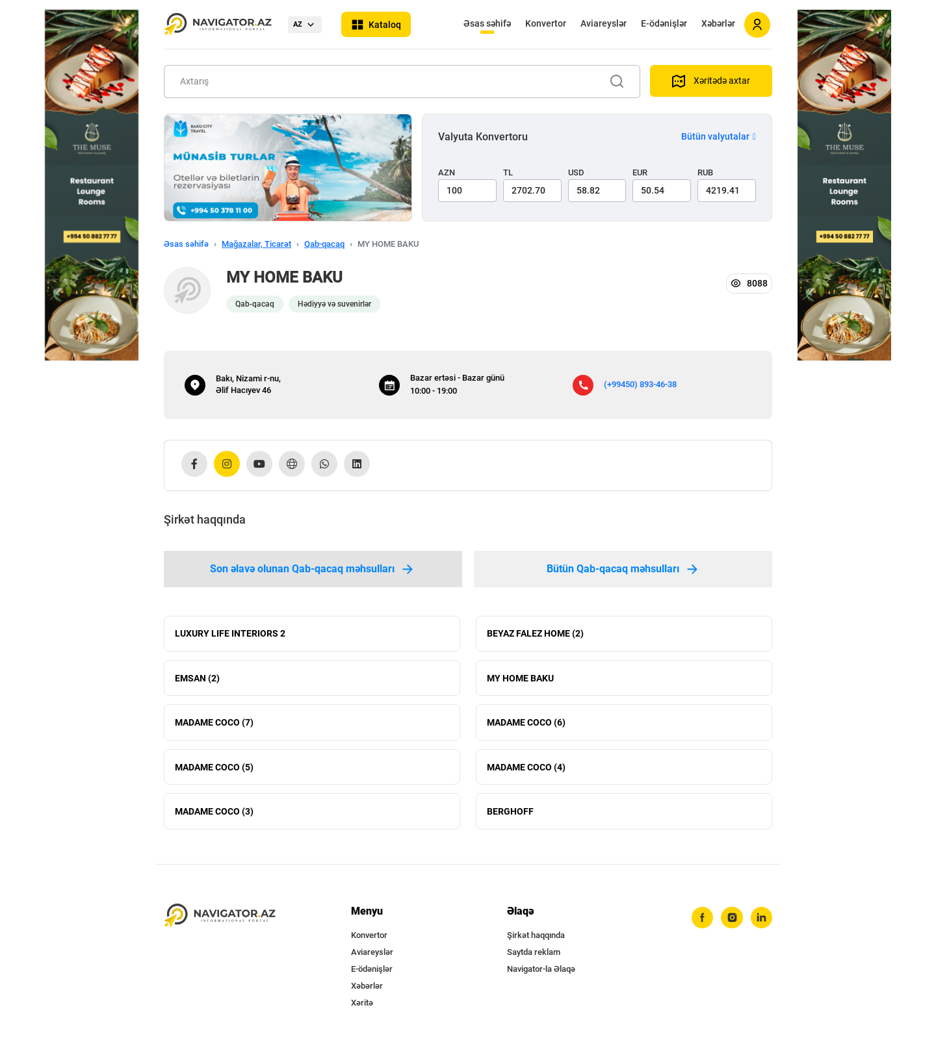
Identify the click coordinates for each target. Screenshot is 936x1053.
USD (576, 172)
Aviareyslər (603, 23)
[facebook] (701, 923)
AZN (446, 172)
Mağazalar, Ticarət (256, 244)
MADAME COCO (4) (526, 770)
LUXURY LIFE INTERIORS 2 (230, 634)
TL (508, 172)
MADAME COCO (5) (214, 770)
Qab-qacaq (324, 244)
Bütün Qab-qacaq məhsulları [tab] (623, 569)
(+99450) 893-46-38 (640, 384)
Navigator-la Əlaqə (541, 974)
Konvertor (545, 23)
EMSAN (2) (197, 679)
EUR (639, 172)
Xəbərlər (718, 23)
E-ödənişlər (664, 23)
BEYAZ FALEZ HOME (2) (535, 634)
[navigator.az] (220, 921)
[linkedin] (761, 923)
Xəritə (362, 1008)
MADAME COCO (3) (214, 816)
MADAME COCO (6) (526, 725)
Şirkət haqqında (536, 940)
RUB (705, 172)
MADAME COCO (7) (214, 725)
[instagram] (731, 923)
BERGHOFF (510, 816)
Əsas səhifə (487, 23)
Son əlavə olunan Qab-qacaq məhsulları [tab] (312, 569)
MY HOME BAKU (520, 679)
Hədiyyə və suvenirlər (334, 304)
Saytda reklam (533, 957)
